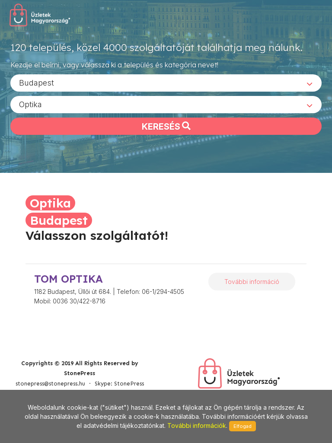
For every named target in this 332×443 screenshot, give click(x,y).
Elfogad (242, 426)
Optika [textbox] (30, 103)
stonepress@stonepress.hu (50, 383)
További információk (196, 425)
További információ (251, 281)
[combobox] (166, 82)
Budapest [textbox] (36, 82)
